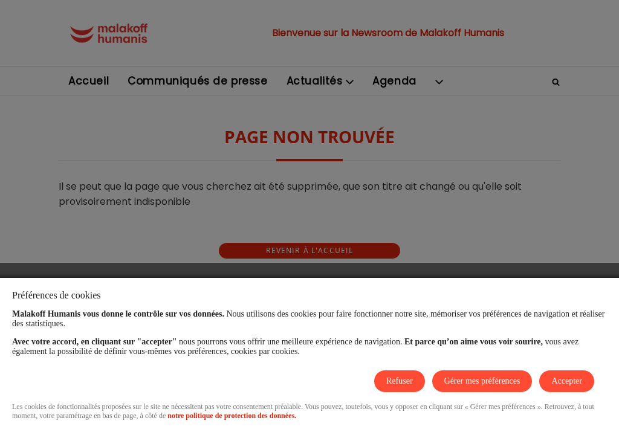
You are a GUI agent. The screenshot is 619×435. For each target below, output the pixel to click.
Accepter (566, 380)
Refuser (399, 380)
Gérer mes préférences (482, 380)
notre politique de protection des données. (231, 415)
